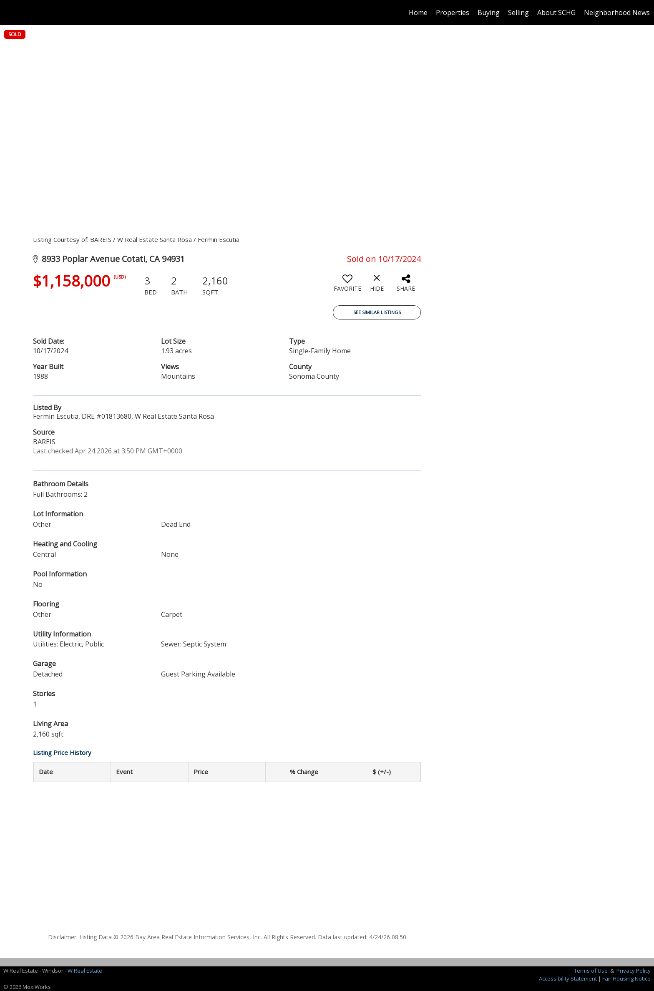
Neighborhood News (617, 12)
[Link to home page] (10, 12)
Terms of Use (591, 970)
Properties (452, 12)
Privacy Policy (633, 970)
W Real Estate (85, 970)
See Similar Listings (377, 312)
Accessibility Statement (568, 978)
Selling (518, 12)
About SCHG (556, 12)
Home (418, 12)
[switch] (347, 286)
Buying (489, 12)
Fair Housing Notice (626, 978)
